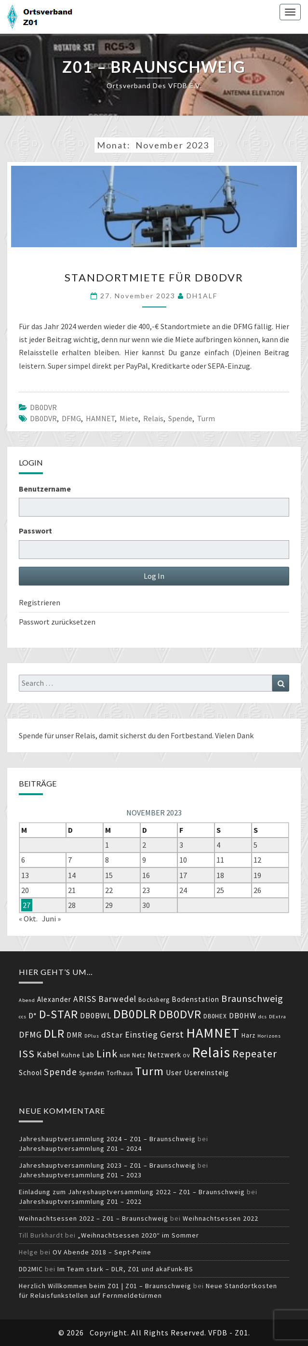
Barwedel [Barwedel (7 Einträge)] (117, 999)
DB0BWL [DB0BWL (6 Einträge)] (95, 1016)
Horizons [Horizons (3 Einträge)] (269, 1036)
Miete (129, 418)
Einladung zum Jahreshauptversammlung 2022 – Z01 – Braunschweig (132, 1191)
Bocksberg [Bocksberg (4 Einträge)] (154, 1000)
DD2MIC (31, 1269)
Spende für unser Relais (57, 735)
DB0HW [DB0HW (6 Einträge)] (242, 1016)
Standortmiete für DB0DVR (154, 277)
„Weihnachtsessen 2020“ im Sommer (138, 1235)
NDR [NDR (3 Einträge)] (125, 1056)
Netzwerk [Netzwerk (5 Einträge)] (164, 1054)
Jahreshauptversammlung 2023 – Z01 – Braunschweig (107, 1165)
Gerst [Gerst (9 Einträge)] (172, 1034)
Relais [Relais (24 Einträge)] (211, 1052)
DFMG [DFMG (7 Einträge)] (30, 1034)
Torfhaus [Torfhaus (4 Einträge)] (120, 1073)
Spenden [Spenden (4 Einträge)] (92, 1073)
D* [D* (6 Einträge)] (32, 1016)
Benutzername (45, 488)
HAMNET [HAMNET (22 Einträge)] (213, 1032)
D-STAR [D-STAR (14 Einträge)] (58, 1014)
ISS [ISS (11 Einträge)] (27, 1053)
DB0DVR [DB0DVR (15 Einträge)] (180, 1014)
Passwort (35, 530)
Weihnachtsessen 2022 (220, 1218)
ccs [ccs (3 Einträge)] (23, 1016)
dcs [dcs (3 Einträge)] (262, 1016)
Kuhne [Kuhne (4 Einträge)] (70, 1055)
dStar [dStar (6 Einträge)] (112, 1035)
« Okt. (28, 918)
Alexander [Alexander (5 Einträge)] (54, 999)
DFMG (71, 418)
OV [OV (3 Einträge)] (186, 1056)
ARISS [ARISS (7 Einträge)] (84, 999)
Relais (153, 418)
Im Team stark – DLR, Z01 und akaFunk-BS (125, 1269)
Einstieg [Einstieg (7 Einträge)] (141, 1034)
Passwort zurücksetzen (57, 621)
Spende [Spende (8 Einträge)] (60, 1072)
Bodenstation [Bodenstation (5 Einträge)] (195, 999)
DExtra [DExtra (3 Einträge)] (277, 1016)
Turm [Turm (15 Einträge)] (149, 1071)
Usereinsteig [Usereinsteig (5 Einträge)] (206, 1072)
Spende (180, 418)
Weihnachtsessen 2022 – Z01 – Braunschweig (93, 1218)
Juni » (51, 918)
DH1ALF (202, 296)
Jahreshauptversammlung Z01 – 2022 (80, 1201)
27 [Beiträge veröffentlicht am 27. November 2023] (26, 905)
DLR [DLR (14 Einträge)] (54, 1033)
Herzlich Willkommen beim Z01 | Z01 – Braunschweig (105, 1285)
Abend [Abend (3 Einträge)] (27, 1000)
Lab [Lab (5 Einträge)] (88, 1054)
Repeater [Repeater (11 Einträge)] (254, 1053)
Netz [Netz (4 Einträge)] (139, 1055)
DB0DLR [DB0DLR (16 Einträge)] (135, 1014)
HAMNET (100, 418)
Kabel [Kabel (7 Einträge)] (48, 1054)
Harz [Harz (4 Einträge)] (248, 1035)
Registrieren (39, 602)
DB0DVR (43, 407)
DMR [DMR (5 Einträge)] (74, 1034)
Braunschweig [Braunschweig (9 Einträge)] (252, 998)
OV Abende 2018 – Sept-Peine (102, 1252)
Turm (206, 418)
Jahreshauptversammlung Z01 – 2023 (80, 1175)
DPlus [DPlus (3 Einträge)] (91, 1036)
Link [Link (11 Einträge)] (107, 1053)
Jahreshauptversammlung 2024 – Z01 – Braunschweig (107, 1138)
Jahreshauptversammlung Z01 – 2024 (80, 1148)
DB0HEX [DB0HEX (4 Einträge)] (215, 1016)
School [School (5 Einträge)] (30, 1072)
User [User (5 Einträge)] (174, 1072)
